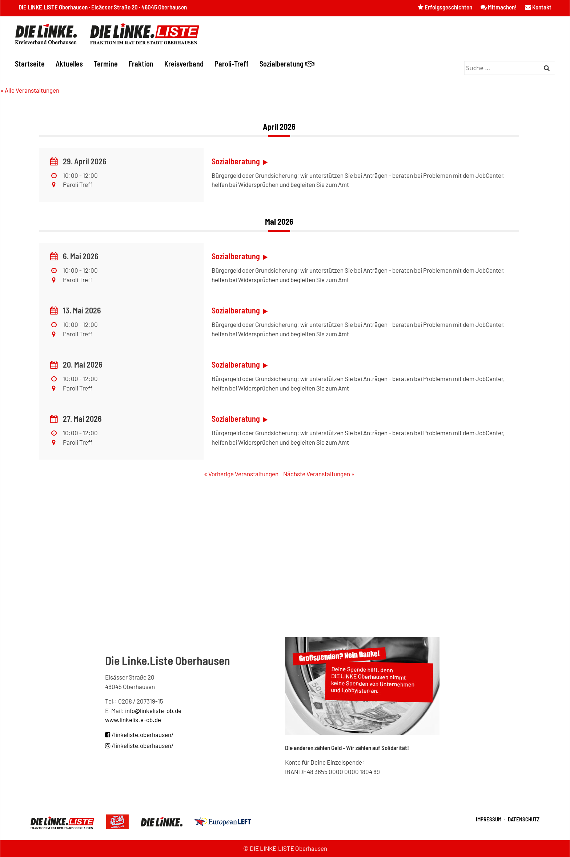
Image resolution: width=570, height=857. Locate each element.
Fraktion (141, 63)
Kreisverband (184, 63)
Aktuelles (69, 63)
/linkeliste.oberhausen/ (139, 734)
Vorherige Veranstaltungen (241, 473)
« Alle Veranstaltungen (29, 90)
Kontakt (538, 7)
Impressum (488, 819)
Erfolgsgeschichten (445, 7)
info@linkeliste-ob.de (153, 710)
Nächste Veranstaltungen (318, 473)
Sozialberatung (287, 63)
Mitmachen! (499, 7)
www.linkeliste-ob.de (133, 719)
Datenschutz (523, 819)
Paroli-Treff (231, 63)
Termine (106, 63)
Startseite (30, 63)
